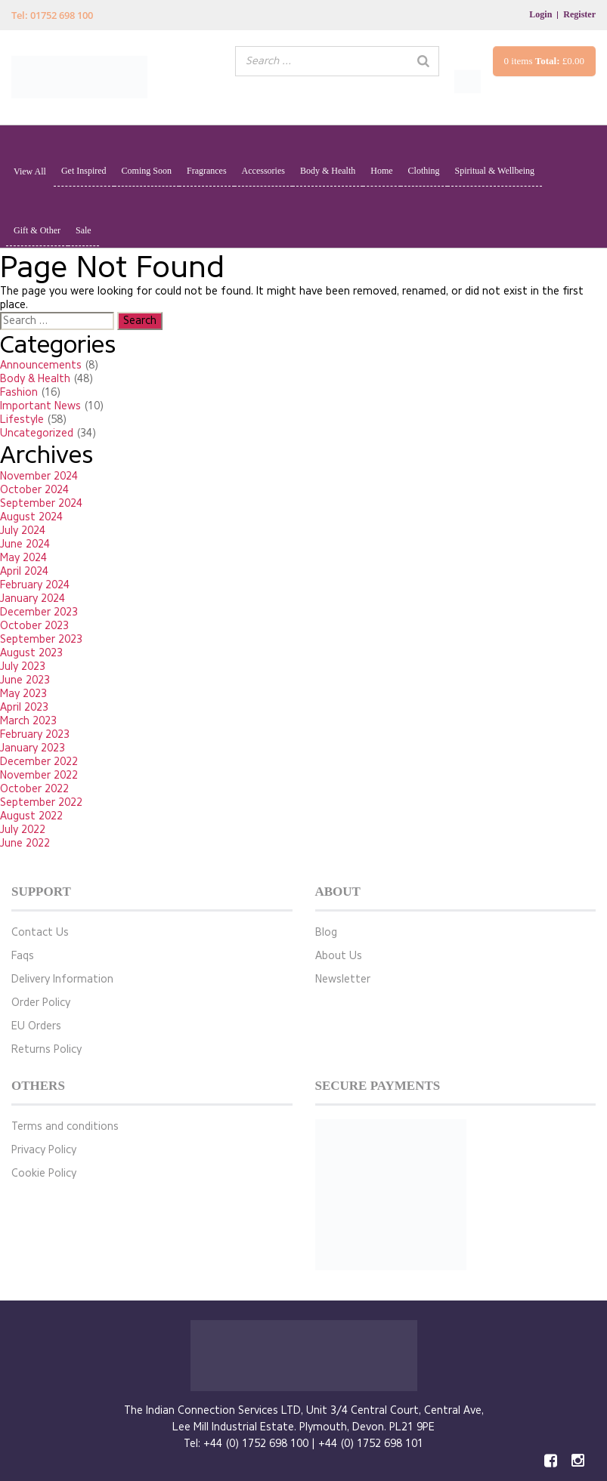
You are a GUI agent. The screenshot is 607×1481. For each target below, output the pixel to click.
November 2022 (39, 775)
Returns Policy (46, 1049)
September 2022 (41, 802)
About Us (338, 955)
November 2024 (39, 476)
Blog (326, 932)
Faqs (22, 955)
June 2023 (25, 680)
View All (30, 171)
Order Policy (40, 1002)
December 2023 (39, 612)
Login (540, 14)
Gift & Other (37, 230)
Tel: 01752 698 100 (52, 15)
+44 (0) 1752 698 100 (255, 1443)
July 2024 (22, 530)
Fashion (19, 392)
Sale (83, 230)
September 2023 (41, 639)
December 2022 (39, 761)
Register (579, 14)
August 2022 (31, 816)
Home (381, 170)
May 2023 (23, 693)
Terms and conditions (65, 1126)
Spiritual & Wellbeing (494, 170)
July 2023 (22, 666)
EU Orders (36, 1026)
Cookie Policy (43, 1173)
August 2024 (31, 517)
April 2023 (24, 707)
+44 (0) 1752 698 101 (370, 1443)
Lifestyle (22, 419)
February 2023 (35, 734)
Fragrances (207, 170)
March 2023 (28, 720)
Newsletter (342, 979)
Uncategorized (36, 433)
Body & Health (327, 170)
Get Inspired (84, 170)
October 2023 (34, 625)
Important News (40, 406)
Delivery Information (62, 979)
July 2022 (22, 829)
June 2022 (25, 843)
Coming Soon (147, 170)
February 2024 (35, 585)
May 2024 (23, 557)
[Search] (423, 61)
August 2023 (31, 652)
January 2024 (32, 598)
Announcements (41, 365)
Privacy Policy (43, 1149)
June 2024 (25, 544)
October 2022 (34, 788)
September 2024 (41, 503)
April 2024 (24, 571)
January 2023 (32, 748)
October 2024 (34, 489)
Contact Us (40, 932)
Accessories (263, 170)
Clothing (424, 170)
